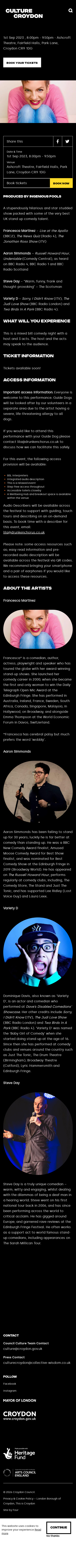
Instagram (9, 1390)
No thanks (52, 1535)
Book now (61, 183)
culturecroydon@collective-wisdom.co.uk (36, 1363)
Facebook (9, 1383)
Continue (58, 1528)
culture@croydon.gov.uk (22, 1349)
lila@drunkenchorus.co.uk (24, 532)
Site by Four (10, 1510)
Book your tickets (22, 63)
